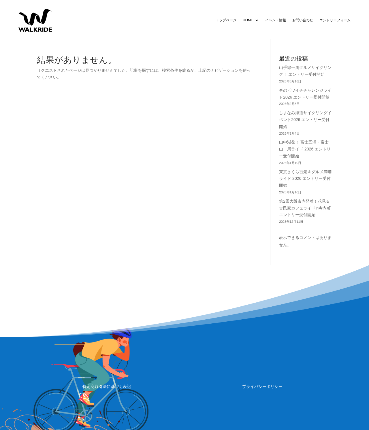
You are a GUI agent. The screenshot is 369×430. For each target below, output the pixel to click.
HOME (248, 20)
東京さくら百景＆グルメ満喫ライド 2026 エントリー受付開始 (305, 178)
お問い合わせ (302, 20)
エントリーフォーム (335, 20)
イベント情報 (275, 20)
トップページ (226, 20)
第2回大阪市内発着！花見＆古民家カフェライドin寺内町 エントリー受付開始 (305, 208)
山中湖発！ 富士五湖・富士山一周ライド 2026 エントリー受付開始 (305, 149)
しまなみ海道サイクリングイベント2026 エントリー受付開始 (305, 119)
